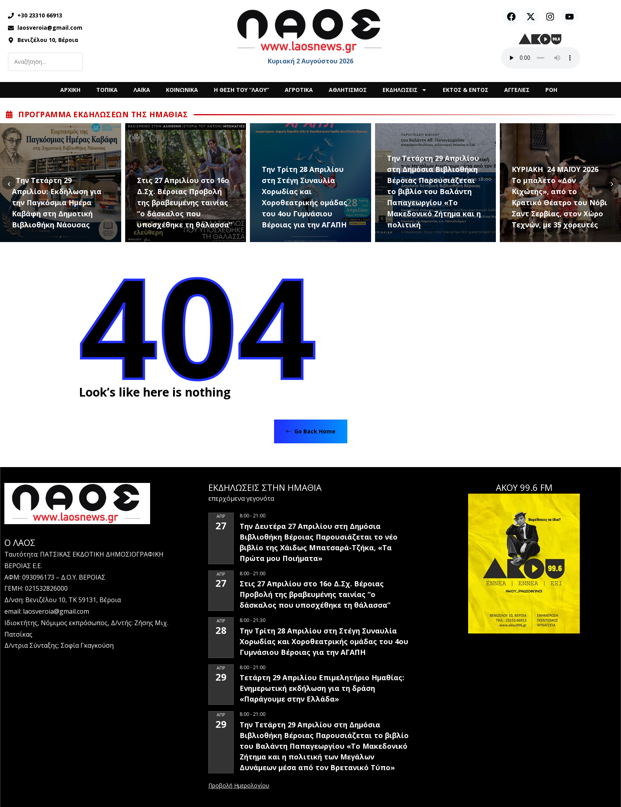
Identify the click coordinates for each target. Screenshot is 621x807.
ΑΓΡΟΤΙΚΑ (299, 89)
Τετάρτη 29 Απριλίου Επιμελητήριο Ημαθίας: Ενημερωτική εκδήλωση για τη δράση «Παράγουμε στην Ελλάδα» (322, 688)
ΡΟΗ (551, 89)
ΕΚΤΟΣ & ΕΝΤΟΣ (465, 89)
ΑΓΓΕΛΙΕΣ (517, 89)
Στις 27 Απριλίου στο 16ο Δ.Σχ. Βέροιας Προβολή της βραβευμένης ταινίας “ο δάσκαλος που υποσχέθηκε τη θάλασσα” (184, 202)
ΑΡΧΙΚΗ (70, 89)
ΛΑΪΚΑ (141, 89)
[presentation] (9, 183)
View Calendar (238, 786)
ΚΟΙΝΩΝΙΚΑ (182, 89)
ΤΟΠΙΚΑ (107, 89)
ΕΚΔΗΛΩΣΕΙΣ (405, 90)
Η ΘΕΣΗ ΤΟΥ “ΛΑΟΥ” (241, 89)
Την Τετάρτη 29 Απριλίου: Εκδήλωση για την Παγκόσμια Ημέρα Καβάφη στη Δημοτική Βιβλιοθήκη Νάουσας (56, 202)
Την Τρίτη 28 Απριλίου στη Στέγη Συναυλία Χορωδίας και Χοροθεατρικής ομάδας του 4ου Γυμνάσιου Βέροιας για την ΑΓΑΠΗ (304, 196)
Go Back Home (310, 431)
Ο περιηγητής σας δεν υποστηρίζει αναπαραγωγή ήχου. (540, 58)
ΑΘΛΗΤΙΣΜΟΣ (348, 89)
